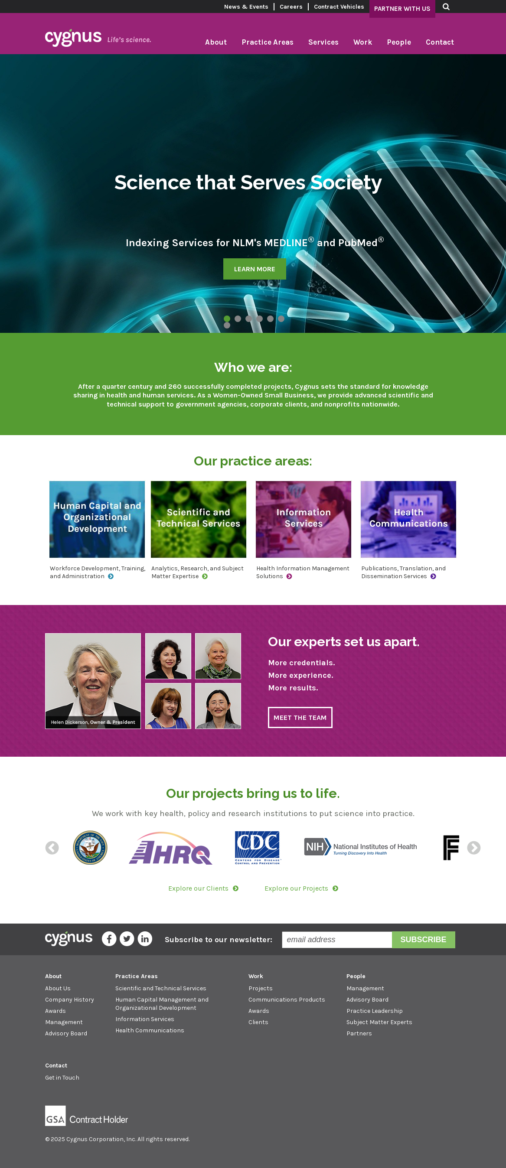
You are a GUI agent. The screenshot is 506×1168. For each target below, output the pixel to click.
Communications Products (286, 999)
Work (362, 42)
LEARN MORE (254, 269)
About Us (58, 988)
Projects (260, 988)
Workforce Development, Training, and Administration (97, 572)
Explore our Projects (296, 888)
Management (64, 1022)
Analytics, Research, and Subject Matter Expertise (197, 572)
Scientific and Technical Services (160, 988)
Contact (440, 42)
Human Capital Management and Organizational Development (162, 1003)
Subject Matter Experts (379, 1022)
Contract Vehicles (339, 6)
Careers (291, 6)
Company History (69, 999)
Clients (258, 1022)
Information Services (144, 1019)
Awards (55, 1011)
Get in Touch (62, 1077)
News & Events (246, 6)
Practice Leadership (374, 1011)
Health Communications (149, 1030)
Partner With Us (402, 9)
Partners (359, 1033)
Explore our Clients (198, 888)
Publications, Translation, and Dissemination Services (403, 572)
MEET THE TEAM (300, 717)
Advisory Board (66, 1033)
